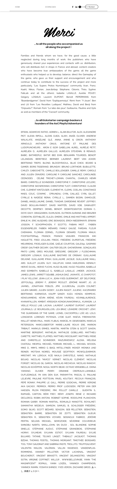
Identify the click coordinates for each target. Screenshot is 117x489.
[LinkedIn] (76, 7)
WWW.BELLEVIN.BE (72, 459)
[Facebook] (73, 7)
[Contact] (91, 7)
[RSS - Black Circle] (80, 7)
